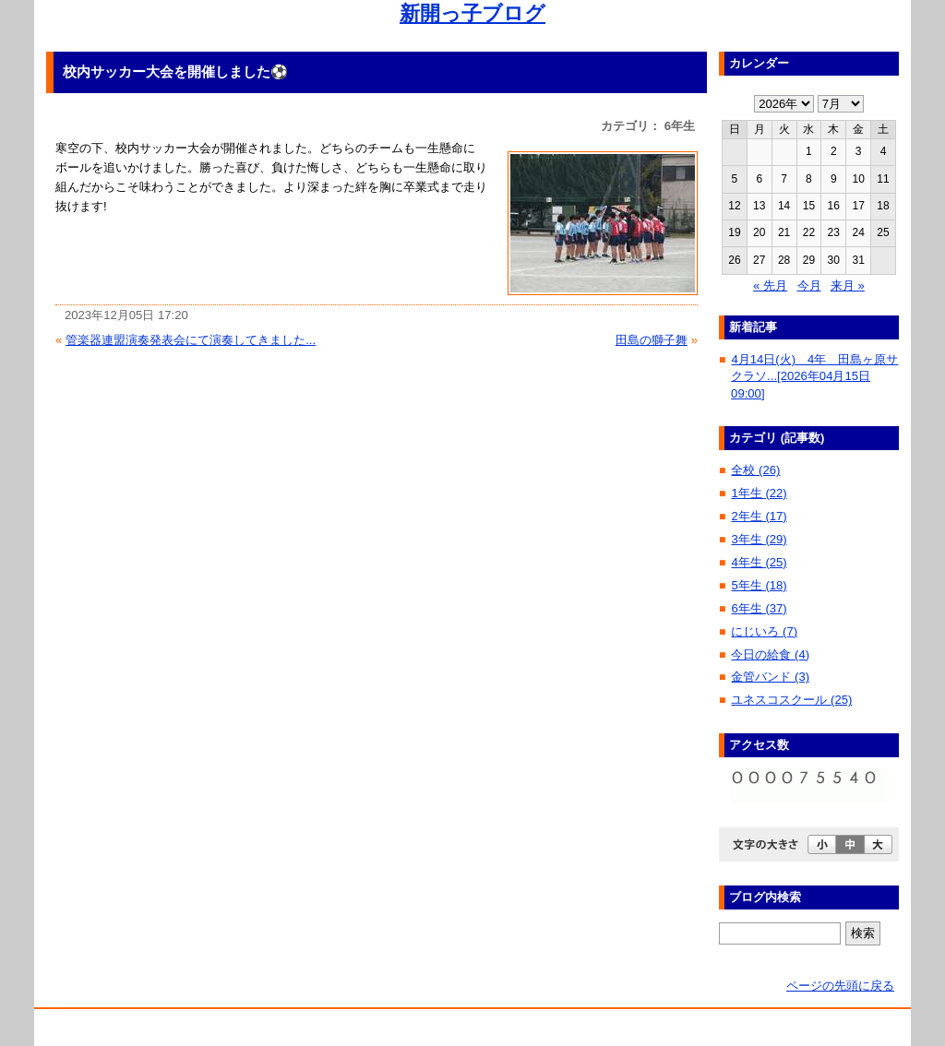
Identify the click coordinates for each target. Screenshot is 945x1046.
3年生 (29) (758, 539)
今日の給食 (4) (770, 654)
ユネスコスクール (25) (791, 700)
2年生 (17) (758, 516)
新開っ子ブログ (472, 13)
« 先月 (770, 285)
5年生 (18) (758, 585)
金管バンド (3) (770, 676)
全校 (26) (755, 470)
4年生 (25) (758, 562)
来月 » (848, 285)
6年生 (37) (758, 608)
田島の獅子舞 (652, 340)
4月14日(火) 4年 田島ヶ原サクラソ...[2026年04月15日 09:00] (814, 376)
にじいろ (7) (764, 631)
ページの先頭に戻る (840, 986)
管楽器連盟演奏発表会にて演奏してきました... (191, 340)
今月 (809, 285)
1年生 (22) (758, 493)
